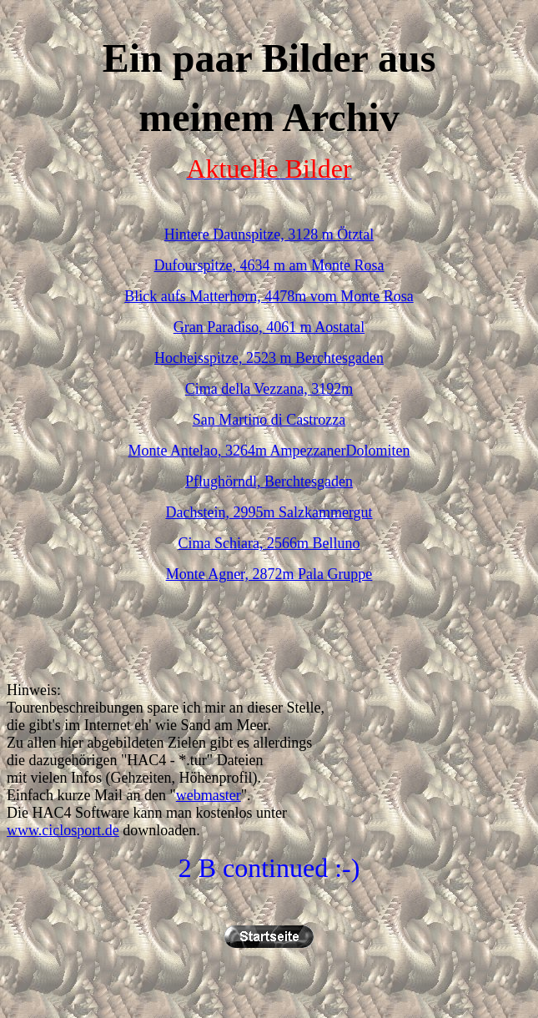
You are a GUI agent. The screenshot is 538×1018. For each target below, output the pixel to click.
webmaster (208, 795)
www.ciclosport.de (63, 830)
